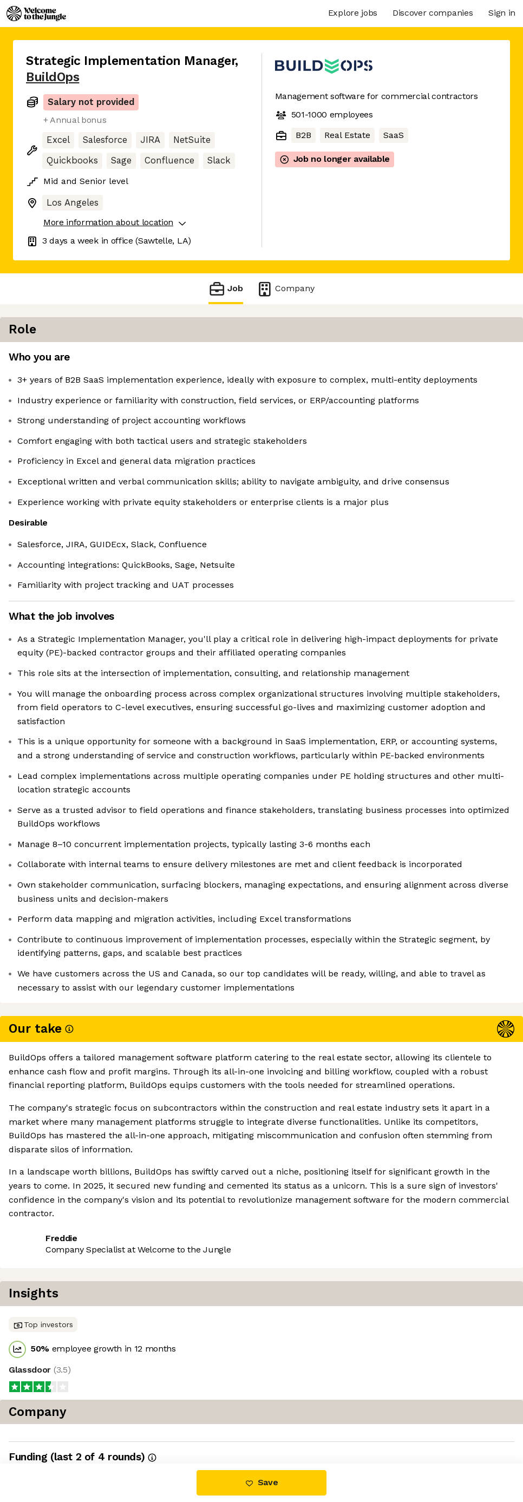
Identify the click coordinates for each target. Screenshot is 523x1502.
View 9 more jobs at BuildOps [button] (164, 1418)
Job (225, 289)
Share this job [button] (56, 1418)
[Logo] (36, 13)
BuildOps (52, 77)
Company (285, 289)
